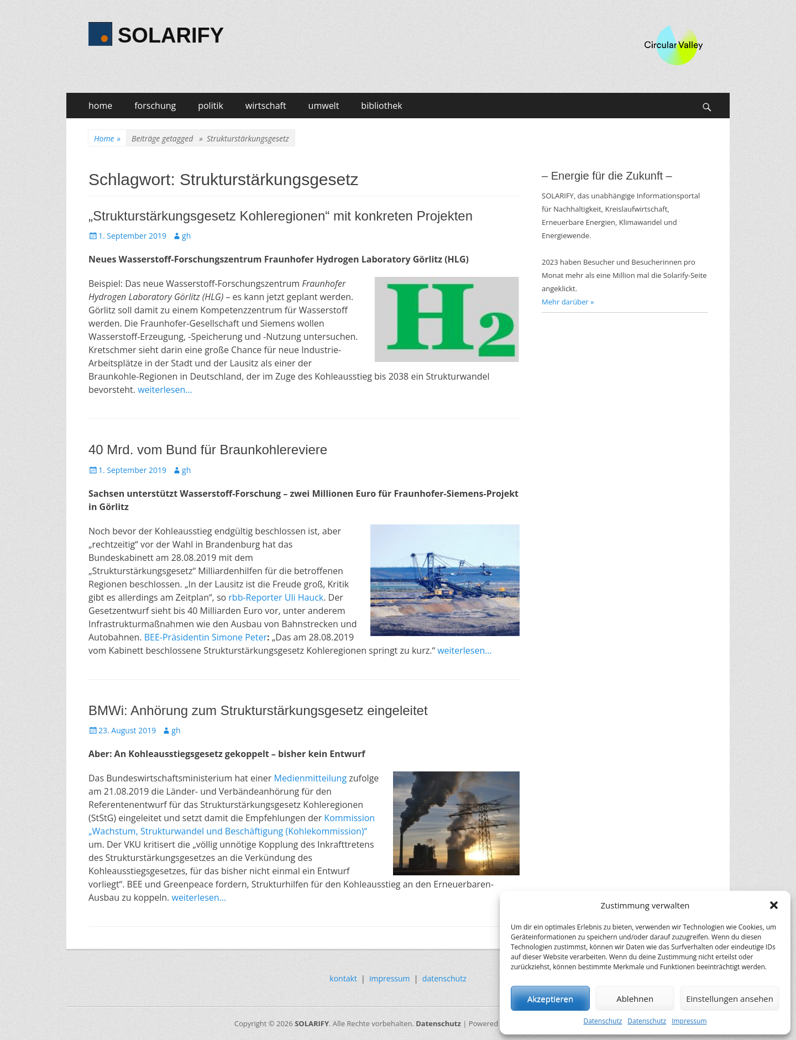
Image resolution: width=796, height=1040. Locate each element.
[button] (773, 905)
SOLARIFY (171, 35)
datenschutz (444, 978)
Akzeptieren (550, 998)
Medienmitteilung (310, 778)
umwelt (323, 105)
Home (107, 138)
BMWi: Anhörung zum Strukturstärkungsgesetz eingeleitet (258, 710)
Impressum (689, 1021)
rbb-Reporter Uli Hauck (275, 597)
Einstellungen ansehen (729, 998)
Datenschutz (602, 1021)
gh (186, 235)
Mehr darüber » (568, 302)
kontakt (343, 978)
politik (210, 105)
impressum (389, 978)
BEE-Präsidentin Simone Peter (205, 637)
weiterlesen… (165, 390)
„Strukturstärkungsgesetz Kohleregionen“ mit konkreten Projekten (280, 215)
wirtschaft (265, 105)
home (100, 105)
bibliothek (381, 105)
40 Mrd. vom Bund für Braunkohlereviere (207, 449)
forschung (155, 105)
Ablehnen (634, 998)
